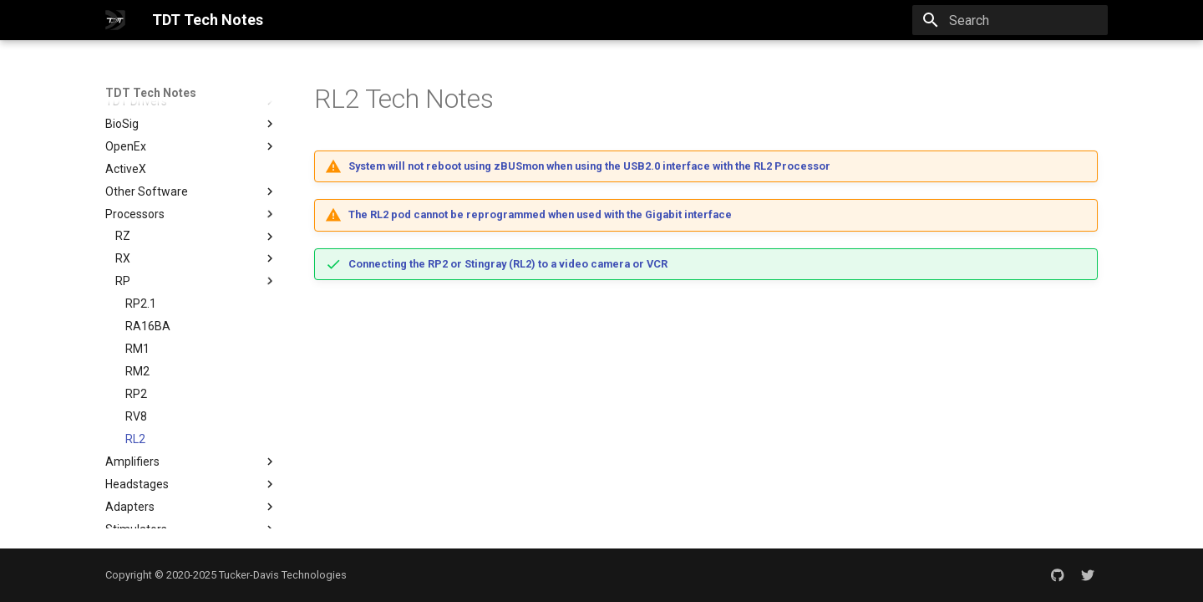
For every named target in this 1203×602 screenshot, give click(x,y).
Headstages (191, 430)
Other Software (191, 137)
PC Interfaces (191, 498)
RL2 (135, 385)
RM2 (137, 317)
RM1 (137, 295)
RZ (122, 182)
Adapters (191, 453)
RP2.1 (140, 250)
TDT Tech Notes (150, 92)
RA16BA (147, 272)
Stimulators (191, 475)
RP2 (136, 340)
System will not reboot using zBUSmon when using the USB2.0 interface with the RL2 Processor (589, 166)
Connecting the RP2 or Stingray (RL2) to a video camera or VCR (507, 264)
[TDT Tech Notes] (115, 20)
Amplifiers (191, 408)
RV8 (136, 363)
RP (122, 227)
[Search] (1010, 20)
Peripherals (191, 520)
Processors (191, 160)
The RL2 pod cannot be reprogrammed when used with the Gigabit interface (540, 214)
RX (122, 205)
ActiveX (125, 115)
